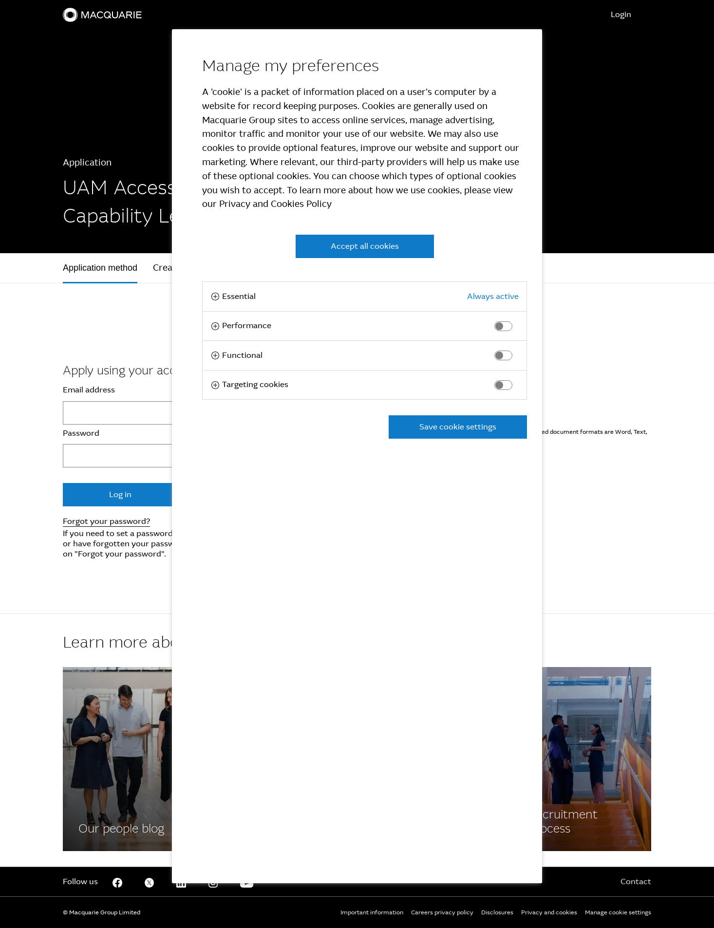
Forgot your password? (106, 521)
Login (621, 14)
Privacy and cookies (549, 912)
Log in (120, 494)
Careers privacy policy (442, 912)
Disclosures (497, 912)
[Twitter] (149, 882)
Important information (371, 912)
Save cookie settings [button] (457, 427)
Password (81, 433)
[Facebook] (132, 759)
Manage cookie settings (618, 912)
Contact (635, 881)
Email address (89, 390)
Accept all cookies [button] (365, 246)
